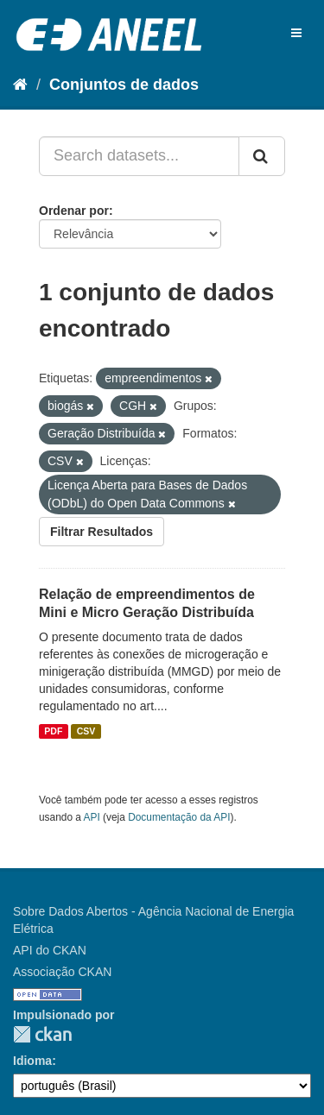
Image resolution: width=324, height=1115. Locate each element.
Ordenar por (74, 210)
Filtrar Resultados (101, 532)
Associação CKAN (62, 972)
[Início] (20, 84)
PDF (53, 731)
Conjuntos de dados (124, 84)
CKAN (42, 1034)
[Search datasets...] (139, 156)
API (92, 817)
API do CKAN (49, 950)
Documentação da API (179, 817)
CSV (86, 731)
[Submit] (261, 156)
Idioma (32, 1061)
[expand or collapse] (296, 33)
